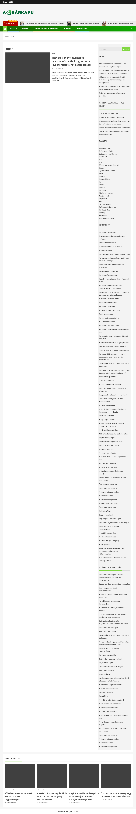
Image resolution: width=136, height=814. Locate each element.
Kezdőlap (13, 29)
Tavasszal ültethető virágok (109, 445)
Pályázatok (103, 199)
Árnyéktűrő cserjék (106, 449)
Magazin (102, 187)
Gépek (101, 168)
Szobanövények (105, 204)
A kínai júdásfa (104, 545)
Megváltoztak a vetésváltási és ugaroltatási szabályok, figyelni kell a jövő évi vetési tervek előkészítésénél (71, 61)
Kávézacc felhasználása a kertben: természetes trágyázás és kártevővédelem (111, 551)
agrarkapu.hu (59, 68)
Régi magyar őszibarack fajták (110, 519)
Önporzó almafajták (106, 515)
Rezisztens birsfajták (107, 670)
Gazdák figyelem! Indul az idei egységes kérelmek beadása (42, 24)
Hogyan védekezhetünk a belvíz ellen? (113, 395)
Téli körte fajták (104, 674)
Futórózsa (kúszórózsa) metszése (111, 117)
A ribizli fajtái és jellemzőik (109, 689)
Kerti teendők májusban (107, 232)
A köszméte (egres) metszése (110, 492)
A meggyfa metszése (107, 405)
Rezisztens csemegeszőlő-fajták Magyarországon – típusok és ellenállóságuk (111, 577)
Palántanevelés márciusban (109, 271)
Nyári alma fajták (105, 511)
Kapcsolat (26, 29)
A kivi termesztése (106, 496)
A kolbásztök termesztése (108, 537)
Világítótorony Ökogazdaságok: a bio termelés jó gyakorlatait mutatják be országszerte (112, 80)
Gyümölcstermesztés (107, 171)
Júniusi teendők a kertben (108, 113)
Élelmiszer (103, 157)
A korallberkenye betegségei (109, 541)
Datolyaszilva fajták (106, 692)
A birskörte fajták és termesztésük (111, 700)
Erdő (100, 159)
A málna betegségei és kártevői (110, 685)
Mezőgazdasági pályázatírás (46, 29)
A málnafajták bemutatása (108, 430)
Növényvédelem (105, 196)
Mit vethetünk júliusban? (107, 377)
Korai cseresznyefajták (107, 655)
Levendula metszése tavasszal (110, 247)
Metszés (102, 190)
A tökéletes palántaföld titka (109, 299)
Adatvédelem (82, 29)
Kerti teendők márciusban (108, 275)
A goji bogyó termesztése (108, 420)
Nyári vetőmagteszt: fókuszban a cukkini (113, 346)
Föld (100, 162)
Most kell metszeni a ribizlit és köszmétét (114, 254)
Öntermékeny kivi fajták (107, 507)
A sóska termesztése (107, 322)
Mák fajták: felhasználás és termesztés (113, 434)
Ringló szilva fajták (106, 663)
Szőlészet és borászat (107, 207)
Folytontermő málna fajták (108, 504)
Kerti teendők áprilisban (107, 243)
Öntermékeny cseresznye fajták (110, 659)
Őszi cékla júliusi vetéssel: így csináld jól (114, 350)
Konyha (101, 185)
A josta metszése (105, 250)
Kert (100, 182)
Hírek (53, 53)
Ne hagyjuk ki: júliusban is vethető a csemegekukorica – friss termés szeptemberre (111, 357)
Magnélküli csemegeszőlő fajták (111, 442)
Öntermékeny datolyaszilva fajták (111, 667)
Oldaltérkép (67, 29)
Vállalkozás (103, 215)
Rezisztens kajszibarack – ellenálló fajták (114, 523)
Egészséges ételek (106, 151)
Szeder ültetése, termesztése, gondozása (114, 128)
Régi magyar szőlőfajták (108, 464)
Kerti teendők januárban (107, 306)
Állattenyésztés (105, 148)
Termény (102, 213)
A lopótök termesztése (107, 533)
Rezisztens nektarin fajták (108, 628)
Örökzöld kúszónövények (108, 484)
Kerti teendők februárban (108, 303)
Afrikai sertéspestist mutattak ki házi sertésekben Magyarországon (19, 796)
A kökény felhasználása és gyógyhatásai (113, 343)
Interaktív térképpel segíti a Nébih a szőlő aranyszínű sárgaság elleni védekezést (52, 796)
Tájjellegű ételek (105, 210)
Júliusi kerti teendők (106, 381)
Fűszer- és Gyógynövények (109, 165)
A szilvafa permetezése (108, 453)
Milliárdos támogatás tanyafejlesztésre (83, 24)
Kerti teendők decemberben (109, 318)
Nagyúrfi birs (103, 696)
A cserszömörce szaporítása (109, 310)
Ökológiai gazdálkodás (75, 790)
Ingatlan (102, 176)
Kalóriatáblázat (104, 179)
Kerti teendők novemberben (109, 326)
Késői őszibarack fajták (107, 631)
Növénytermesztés (106, 193)
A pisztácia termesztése (108, 467)
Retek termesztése (106, 314)
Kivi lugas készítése (106, 416)
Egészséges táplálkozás (108, 154)
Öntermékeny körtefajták (108, 488)
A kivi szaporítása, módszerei (110, 704)
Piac (100, 201)
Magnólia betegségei (106, 438)
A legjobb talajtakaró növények (110, 384)
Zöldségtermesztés (106, 218)
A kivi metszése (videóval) (108, 500)
